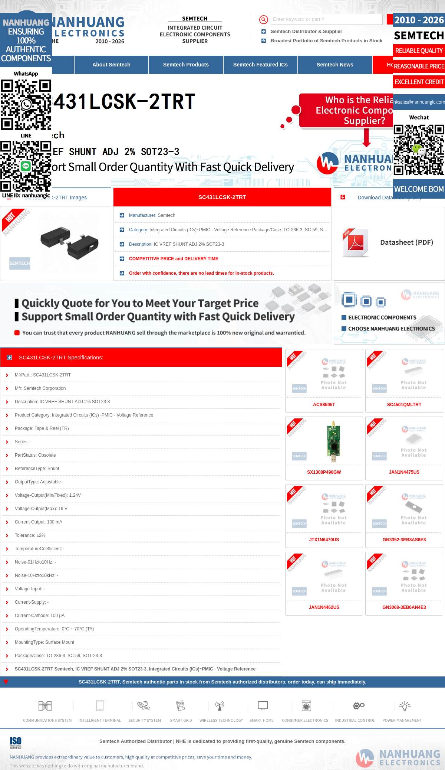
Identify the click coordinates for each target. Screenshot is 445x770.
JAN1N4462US (324, 607)
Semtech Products (186, 65)
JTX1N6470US (324, 539)
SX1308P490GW (324, 472)
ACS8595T (324, 404)
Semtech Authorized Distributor (135, 741)
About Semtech (111, 65)
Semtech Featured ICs (260, 65)
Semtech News (335, 65)
